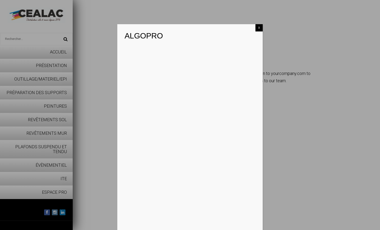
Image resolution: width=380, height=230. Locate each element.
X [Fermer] (259, 28)
